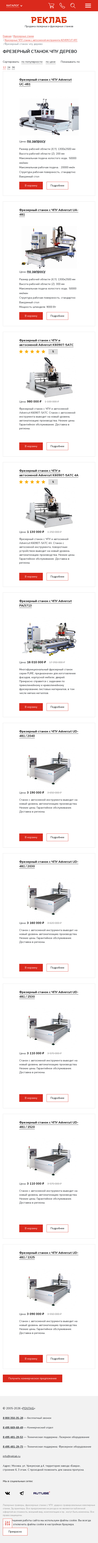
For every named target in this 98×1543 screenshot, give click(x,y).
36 (13, 67)
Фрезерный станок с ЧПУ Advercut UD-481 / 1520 (48, 1124)
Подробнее (57, 185)
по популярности (32, 62)
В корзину (31, 185)
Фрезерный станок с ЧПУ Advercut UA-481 (48, 212)
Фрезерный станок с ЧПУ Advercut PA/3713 (45, 603)
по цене (51, 62)
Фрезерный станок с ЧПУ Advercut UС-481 (45, 81)
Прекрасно (15, 1531)
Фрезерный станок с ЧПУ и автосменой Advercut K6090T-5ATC (46, 342)
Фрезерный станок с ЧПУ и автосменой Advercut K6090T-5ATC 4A (48, 473)
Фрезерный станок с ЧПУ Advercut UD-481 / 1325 (48, 1255)
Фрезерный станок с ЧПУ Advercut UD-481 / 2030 (48, 864)
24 (8, 67)
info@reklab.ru (11, 1456)
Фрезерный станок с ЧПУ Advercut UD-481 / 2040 (48, 733)
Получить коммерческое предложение (32, 1378)
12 (4, 67)
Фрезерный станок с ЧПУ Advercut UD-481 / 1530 (48, 994)
